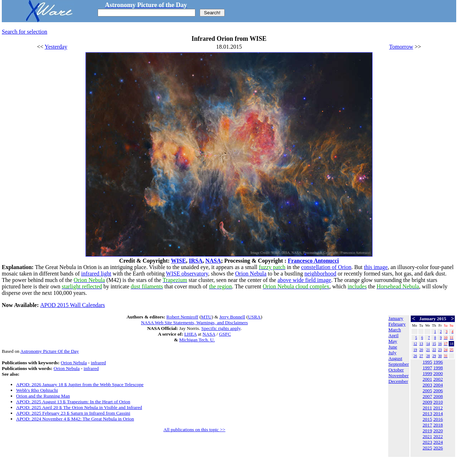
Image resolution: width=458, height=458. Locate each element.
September (399, 364)
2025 (427, 447)
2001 (427, 379)
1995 (427, 362)
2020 (438, 430)
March (395, 329)
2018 (438, 425)
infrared (98, 362)
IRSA (196, 261)
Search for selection (24, 32)
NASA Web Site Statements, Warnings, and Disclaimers (194, 322)
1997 (427, 367)
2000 (438, 373)
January (396, 318)
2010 (438, 402)
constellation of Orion (326, 267)
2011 (427, 407)
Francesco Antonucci (313, 261)
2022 (438, 436)
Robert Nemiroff (182, 317)
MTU (206, 317)
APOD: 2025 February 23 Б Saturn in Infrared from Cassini (73, 413)
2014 (438, 413)
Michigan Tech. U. (197, 339)
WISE (178, 261)
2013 (427, 413)
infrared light (96, 274)
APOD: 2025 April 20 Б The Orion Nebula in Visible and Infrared (79, 407)
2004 (438, 385)
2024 (438, 442)
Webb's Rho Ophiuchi (37, 390)
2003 (427, 385)
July (392, 352)
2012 (438, 407)
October (396, 369)
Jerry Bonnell (232, 317)
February (397, 324)
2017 (427, 425)
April (394, 335)
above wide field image (304, 280)
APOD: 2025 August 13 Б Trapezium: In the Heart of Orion (73, 401)
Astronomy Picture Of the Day (49, 351)
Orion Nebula (251, 274)
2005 (427, 390)
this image (376, 267)
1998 (438, 367)
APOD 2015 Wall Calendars (72, 305)
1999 (427, 373)
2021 (427, 436)
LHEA (190, 334)
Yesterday (56, 47)
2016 (438, 419)
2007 (427, 396)
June (393, 347)
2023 (427, 442)
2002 (438, 379)
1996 (438, 362)
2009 (427, 402)
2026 (438, 447)
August (396, 358)
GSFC (225, 334)
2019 (427, 430)
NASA (213, 261)
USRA (254, 317)
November (399, 375)
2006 (438, 390)
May (393, 341)
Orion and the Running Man (43, 396)
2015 (427, 419)
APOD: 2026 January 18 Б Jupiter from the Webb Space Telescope (79, 384)
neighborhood (320, 274)
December (398, 381)
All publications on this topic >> (194, 429)
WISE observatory (187, 274)
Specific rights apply (220, 328)
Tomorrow (401, 47)
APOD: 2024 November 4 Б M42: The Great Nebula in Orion (75, 419)
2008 (438, 396)
